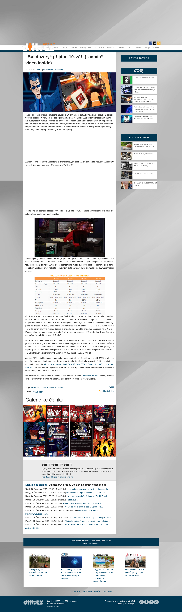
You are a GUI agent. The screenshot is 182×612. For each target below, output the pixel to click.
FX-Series (59, 388)
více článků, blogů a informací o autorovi (57, 477)
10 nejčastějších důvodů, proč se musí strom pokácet (38, 573)
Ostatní (156, 48)
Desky (56, 48)
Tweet (111, 387)
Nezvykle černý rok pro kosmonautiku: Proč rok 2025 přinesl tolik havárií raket (144, 99)
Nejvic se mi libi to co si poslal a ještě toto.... (84, 507)
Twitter (87, 592)
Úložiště (74, 48)
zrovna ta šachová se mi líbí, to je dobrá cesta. (88, 489)
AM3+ (51, 388)
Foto (129, 48)
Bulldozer (35, 388)
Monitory (138, 48)
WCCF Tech (38, 392)
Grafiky (64, 48)
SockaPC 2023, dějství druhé (144, 154)
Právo (101, 48)
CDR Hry (139, 71)
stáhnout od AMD (91, 376)
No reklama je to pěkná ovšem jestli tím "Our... (86, 493)
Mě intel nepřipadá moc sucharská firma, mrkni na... (87, 521)
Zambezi (44, 388)
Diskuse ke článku (36, 484)
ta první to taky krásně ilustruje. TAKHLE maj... (88, 496)
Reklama (107, 592)
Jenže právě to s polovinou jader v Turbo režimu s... (87, 524)
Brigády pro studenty (91, 543)
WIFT (39, 70)
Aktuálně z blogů (139, 137)
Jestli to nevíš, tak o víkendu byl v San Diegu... (82, 503)
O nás (97, 592)
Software (121, 48)
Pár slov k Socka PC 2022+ (143, 173)
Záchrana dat (106, 541)
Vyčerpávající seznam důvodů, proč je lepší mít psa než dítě (134, 573)
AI (95, 48)
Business (110, 48)
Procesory (58, 70)
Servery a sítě (85, 48)
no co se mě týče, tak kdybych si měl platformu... (91, 517)
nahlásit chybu (107, 391)
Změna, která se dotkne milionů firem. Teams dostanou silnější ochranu (145, 90)
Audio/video (48, 70)
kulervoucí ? (73, 500)
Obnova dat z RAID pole (80, 541)
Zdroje (147, 48)
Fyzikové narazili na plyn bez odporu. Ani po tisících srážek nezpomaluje (144, 109)
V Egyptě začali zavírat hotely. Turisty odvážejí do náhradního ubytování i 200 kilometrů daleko (103, 575)
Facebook (75, 592)
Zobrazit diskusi (32, 528)
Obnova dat (95, 541)
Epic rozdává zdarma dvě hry (144, 78)
